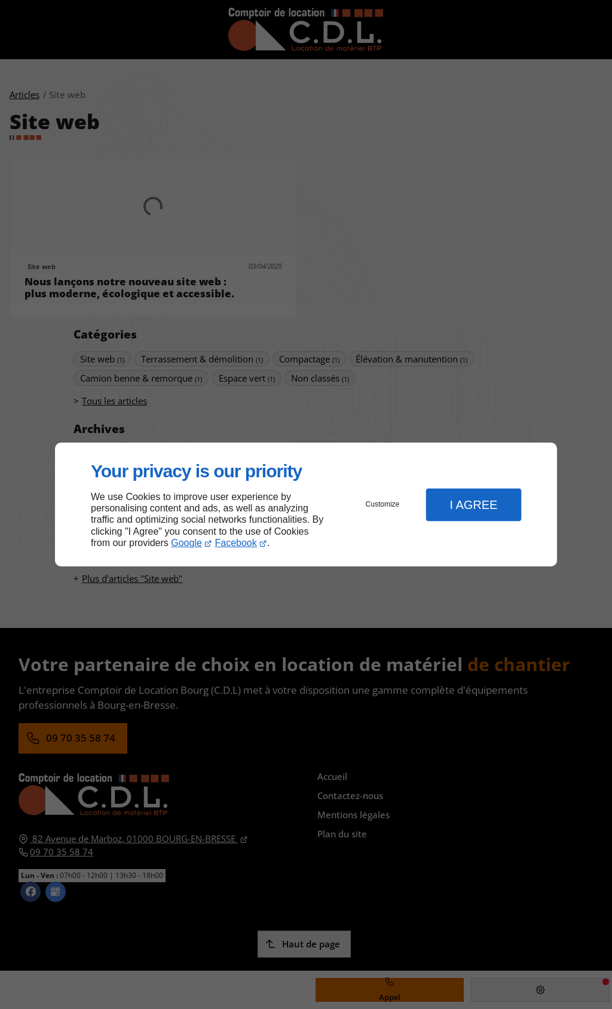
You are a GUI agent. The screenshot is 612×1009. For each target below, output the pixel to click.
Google (186, 543)
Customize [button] (383, 504)
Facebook (236, 543)
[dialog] (306, 504)
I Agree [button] (473, 504)
